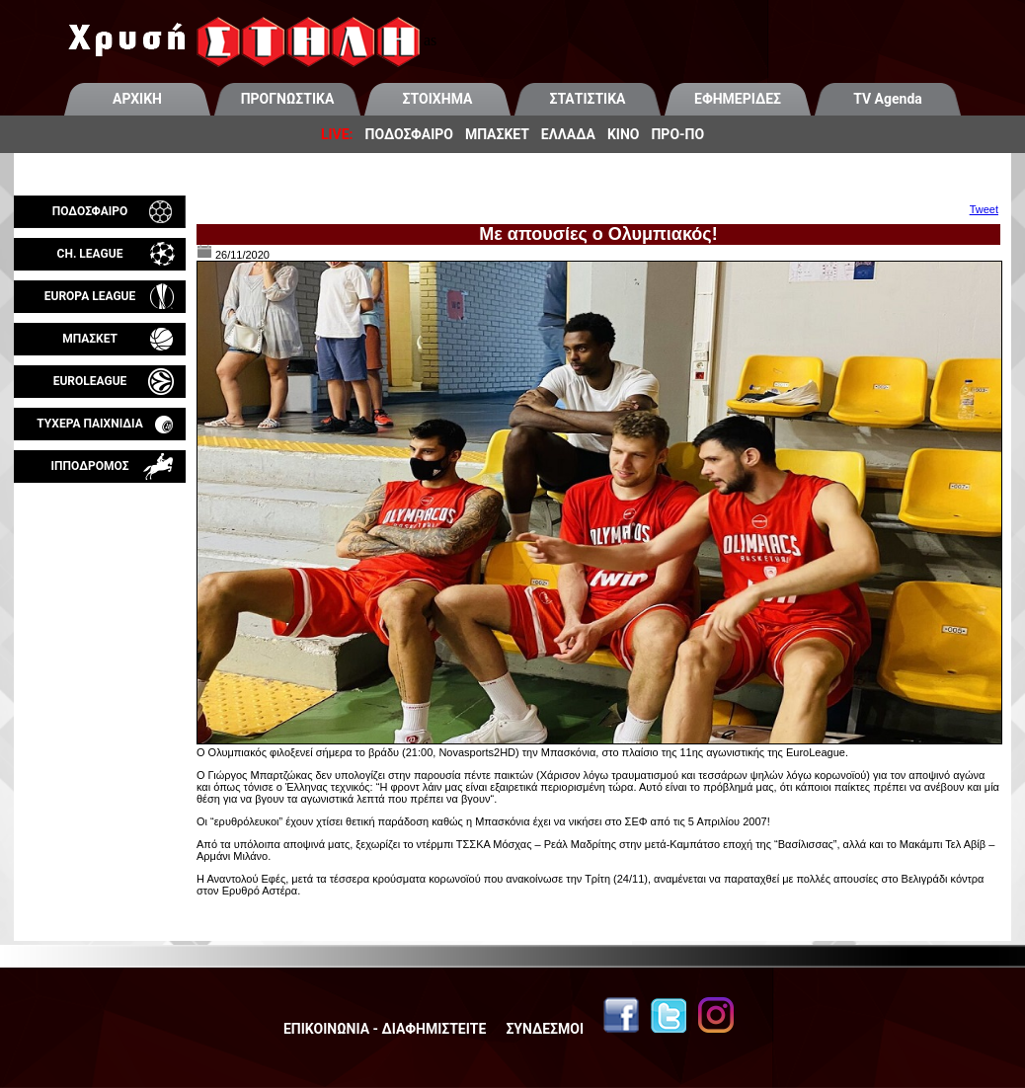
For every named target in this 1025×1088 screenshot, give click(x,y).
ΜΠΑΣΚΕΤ (497, 134)
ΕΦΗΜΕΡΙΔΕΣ (737, 99)
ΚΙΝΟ (623, 134)
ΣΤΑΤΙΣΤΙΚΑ (587, 99)
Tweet (984, 209)
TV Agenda (887, 99)
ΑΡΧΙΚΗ (137, 99)
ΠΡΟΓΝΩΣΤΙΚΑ (288, 99)
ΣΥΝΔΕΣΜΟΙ (545, 1029)
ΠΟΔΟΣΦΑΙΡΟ (409, 134)
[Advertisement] (100, 715)
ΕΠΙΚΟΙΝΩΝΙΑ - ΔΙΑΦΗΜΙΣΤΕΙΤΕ (384, 1029)
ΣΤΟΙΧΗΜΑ (438, 99)
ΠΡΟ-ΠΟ (677, 134)
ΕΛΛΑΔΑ (568, 134)
